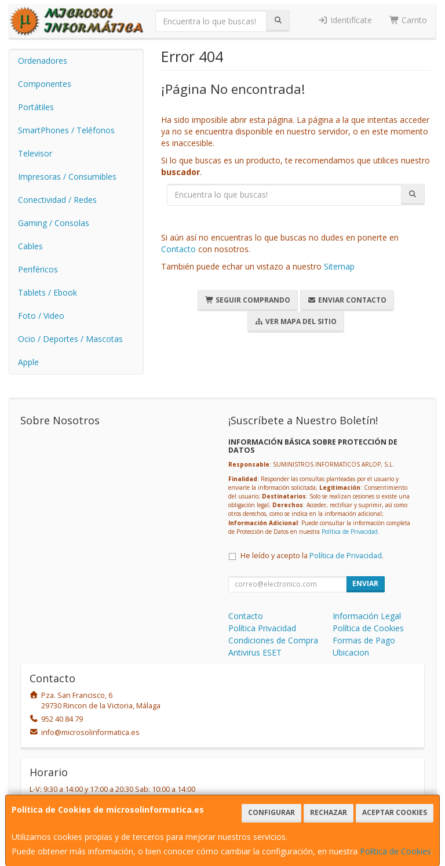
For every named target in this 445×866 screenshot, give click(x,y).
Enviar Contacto (347, 300)
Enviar (365, 583)
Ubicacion (351, 652)
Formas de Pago (364, 640)
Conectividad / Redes (57, 199)
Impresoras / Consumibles (67, 176)
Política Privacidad (262, 628)
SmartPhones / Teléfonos (66, 130)
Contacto (178, 248)
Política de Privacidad (350, 531)
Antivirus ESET (255, 652)
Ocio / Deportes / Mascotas (70, 338)
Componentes (44, 83)
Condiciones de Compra (273, 640)
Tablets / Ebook (47, 292)
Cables (30, 246)
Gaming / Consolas (53, 222)
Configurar (271, 812)
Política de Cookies (395, 851)
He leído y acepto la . (312, 556)
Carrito (408, 20)
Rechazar (328, 812)
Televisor (35, 153)
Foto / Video (41, 315)
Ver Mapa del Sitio (296, 321)
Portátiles (36, 106)
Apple (28, 361)
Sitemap (339, 266)
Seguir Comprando (247, 300)
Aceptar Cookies (394, 812)
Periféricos (38, 269)
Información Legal (367, 615)
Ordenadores (42, 60)
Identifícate (345, 20)
